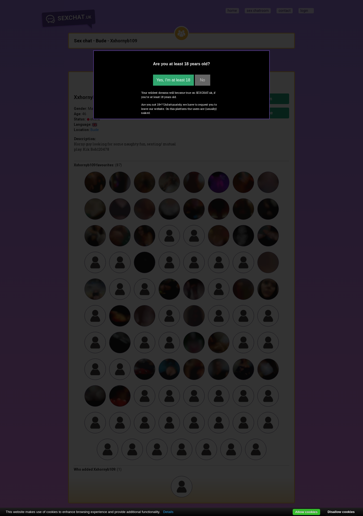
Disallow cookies (341, 512)
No (202, 80)
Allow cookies (306, 512)
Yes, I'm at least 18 (173, 80)
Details (168, 512)
